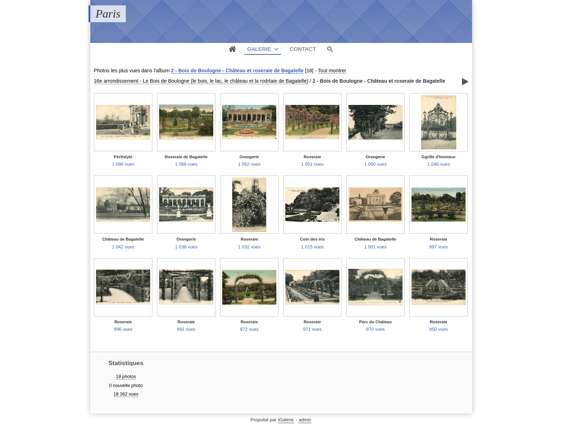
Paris (108, 13)
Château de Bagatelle (123, 239)
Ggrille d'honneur (439, 157)
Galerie (259, 49)
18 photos (126, 376)
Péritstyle (123, 157)
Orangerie (249, 157)
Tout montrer (332, 70)
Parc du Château (375, 322)
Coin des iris (312, 239)
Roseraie (312, 157)
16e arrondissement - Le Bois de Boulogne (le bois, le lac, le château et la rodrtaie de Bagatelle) (201, 81)
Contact (303, 49)
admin (305, 419)
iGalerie (286, 419)
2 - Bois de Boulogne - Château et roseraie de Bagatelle (237, 70)
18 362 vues (126, 394)
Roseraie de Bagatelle (186, 157)
